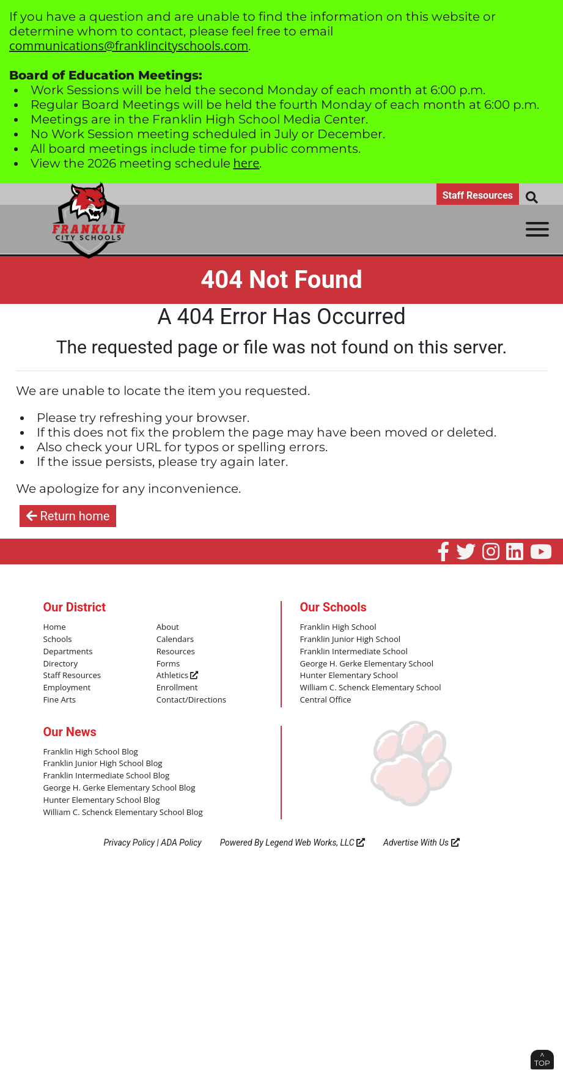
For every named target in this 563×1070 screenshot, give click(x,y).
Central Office (325, 699)
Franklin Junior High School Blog (102, 763)
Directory (60, 663)
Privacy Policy (129, 841)
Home (54, 627)
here (247, 163)
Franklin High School (338, 627)
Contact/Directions (191, 699)
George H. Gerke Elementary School (366, 663)
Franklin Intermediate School (353, 651)
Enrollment (176, 687)
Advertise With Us (421, 841)
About (167, 627)
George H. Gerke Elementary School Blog (118, 787)
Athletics (177, 676)
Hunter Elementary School (348, 676)
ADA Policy (181, 841)
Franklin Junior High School (350, 639)
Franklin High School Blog (90, 751)
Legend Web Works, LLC (315, 841)
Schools (57, 639)
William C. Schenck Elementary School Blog (122, 811)
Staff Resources (478, 195)
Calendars (175, 639)
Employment (66, 687)
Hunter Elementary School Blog (101, 799)
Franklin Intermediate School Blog (105, 775)
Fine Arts (59, 699)
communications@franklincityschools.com (128, 45)
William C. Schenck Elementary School (370, 687)
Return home (68, 516)
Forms (168, 663)
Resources (175, 651)
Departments (67, 651)
